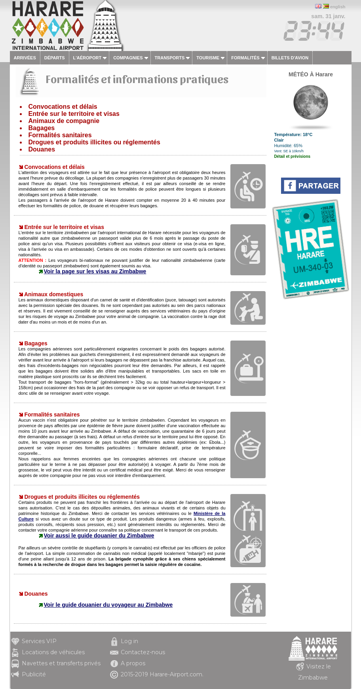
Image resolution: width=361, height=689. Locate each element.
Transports (170, 57)
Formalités (245, 57)
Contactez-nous (143, 652)
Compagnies (127, 57)
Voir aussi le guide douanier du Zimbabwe (99, 535)
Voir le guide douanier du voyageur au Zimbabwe (108, 605)
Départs (54, 57)
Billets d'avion (290, 57)
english (338, 6)
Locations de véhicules (53, 652)
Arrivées (25, 57)
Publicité (34, 674)
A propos (133, 663)
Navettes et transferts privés (61, 663)
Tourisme (207, 57)
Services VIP (39, 641)
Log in (129, 641)
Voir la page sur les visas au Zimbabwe (95, 271)
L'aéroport (87, 57)
